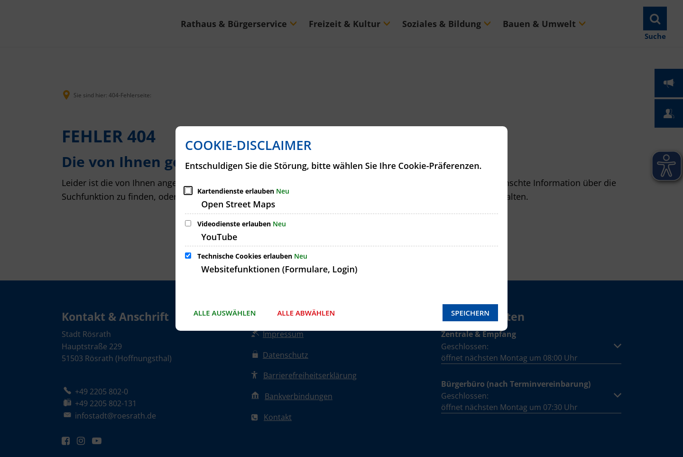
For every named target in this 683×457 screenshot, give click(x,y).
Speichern (470, 312)
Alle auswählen (225, 312)
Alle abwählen (306, 312)
